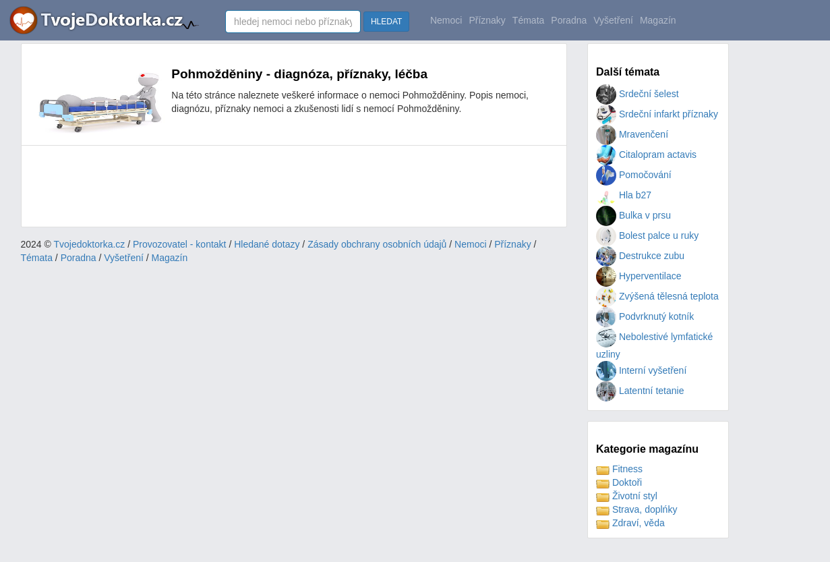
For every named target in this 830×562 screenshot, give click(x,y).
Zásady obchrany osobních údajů (376, 244)
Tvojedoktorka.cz (89, 244)
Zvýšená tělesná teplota (657, 296)
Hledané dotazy (266, 244)
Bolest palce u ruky (647, 235)
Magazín (658, 20)
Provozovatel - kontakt (180, 244)
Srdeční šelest (637, 93)
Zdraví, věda (630, 522)
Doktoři (619, 482)
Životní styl (626, 495)
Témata (528, 20)
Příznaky (487, 20)
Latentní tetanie (640, 390)
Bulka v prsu (633, 215)
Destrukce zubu (640, 255)
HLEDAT (386, 21)
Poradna (569, 20)
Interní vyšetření (641, 370)
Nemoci (446, 20)
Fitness (619, 468)
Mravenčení (632, 134)
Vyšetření (613, 20)
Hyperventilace (639, 276)
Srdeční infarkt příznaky (657, 114)
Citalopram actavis (646, 154)
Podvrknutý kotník (645, 316)
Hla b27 (623, 195)
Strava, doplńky (636, 509)
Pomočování (634, 174)
